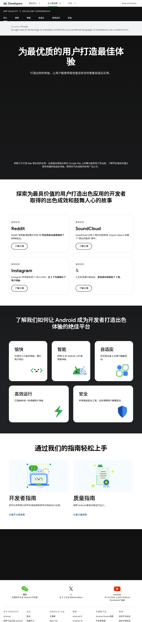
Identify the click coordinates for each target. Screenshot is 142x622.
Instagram (21, 270)
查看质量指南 (80, 514)
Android (7, 616)
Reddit (18, 228)
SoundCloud (88, 228)
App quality (10, 11)
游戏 (28, 616)
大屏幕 (52, 616)
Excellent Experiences (36, 11)
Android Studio (129, 3)
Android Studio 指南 (104, 616)
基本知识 (33, 3)
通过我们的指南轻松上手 (71, 448)
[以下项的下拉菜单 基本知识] (40, 3)
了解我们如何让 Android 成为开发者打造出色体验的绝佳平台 (71, 323)
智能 (29, 18)
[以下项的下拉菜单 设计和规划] (61, 3)
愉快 (17, 18)
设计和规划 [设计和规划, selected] (53, 3)
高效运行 (56, 18)
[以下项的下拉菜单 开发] (76, 3)
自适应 (42, 18)
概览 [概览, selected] (5, 18)
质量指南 (84, 498)
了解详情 (19, 246)
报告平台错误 (124, 616)
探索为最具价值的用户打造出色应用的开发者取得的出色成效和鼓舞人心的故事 (71, 197)
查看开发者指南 (17, 514)
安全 (70, 18)
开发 (70, 3)
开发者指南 (22, 498)
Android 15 (77, 616)
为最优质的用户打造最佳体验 (71, 57)
